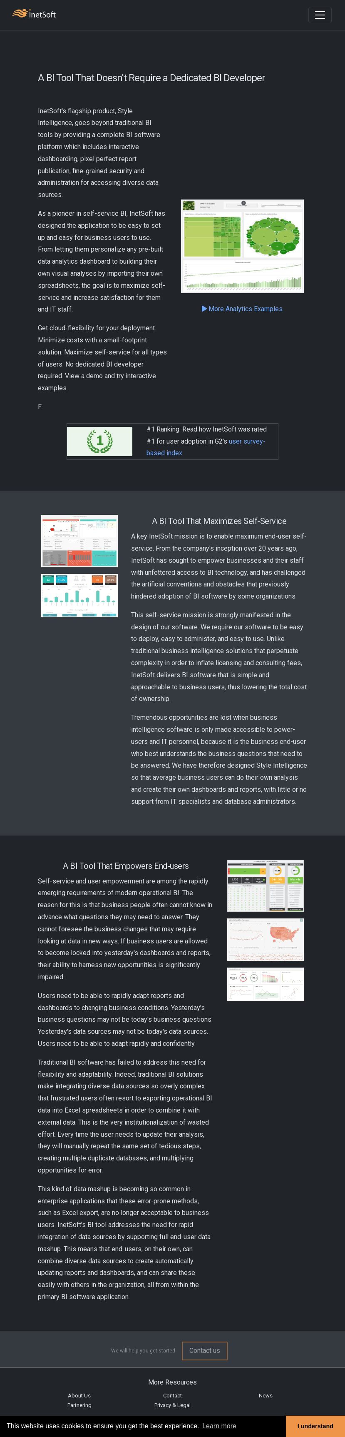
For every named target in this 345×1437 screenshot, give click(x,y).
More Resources (172, 1382)
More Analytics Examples (242, 309)
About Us (79, 1395)
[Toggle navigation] (320, 15)
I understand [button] (315, 1426)
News (266, 1395)
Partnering (79, 1405)
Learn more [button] (219, 1426)
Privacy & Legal (172, 1405)
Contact (172, 1395)
